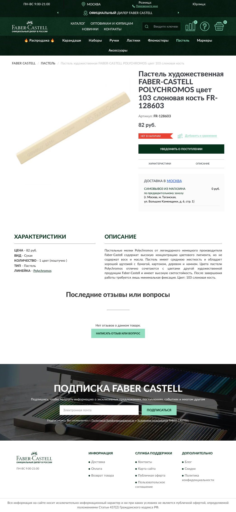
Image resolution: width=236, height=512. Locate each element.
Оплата (96, 469)
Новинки (90, 29)
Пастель (182, 40)
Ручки (114, 40)
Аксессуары (118, 50)
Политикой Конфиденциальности (112, 420)
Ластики (133, 40)
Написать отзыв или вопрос (118, 333)
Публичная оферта (151, 475)
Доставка (98, 462)
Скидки (190, 469)
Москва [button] (174, 181)
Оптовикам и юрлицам (112, 23)
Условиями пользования (152, 420)
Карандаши (71, 40)
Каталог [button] (78, 23)
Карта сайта (147, 469)
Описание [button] (203, 163)
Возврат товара (102, 475)
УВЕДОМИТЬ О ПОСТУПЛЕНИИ (181, 149)
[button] (145, 6)
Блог (188, 462)
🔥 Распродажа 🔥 (39, 40)
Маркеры (204, 40)
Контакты (113, 29)
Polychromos (42, 270)
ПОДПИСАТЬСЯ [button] (159, 410)
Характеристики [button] (160, 163)
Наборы (95, 40)
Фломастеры (158, 40)
